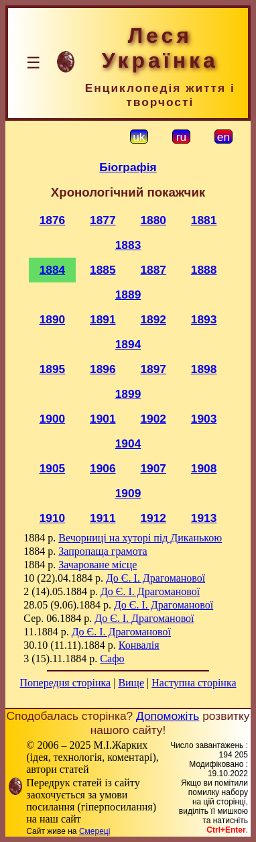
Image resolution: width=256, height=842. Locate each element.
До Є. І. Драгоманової (155, 578)
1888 (204, 269)
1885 (103, 269)
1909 (128, 493)
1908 (204, 468)
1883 (128, 245)
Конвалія (139, 645)
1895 (53, 369)
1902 (153, 418)
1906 (103, 468)
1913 (204, 518)
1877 (103, 220)
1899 (128, 394)
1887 (153, 269)
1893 (204, 319)
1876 (53, 220)
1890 (53, 319)
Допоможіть (167, 716)
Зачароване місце (97, 564)
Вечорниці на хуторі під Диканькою (140, 537)
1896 (103, 369)
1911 (103, 518)
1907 (153, 468)
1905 (53, 468)
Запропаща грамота (102, 551)
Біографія (127, 167)
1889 (128, 294)
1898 (204, 369)
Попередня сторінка (65, 682)
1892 (153, 319)
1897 (153, 369)
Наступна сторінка (193, 682)
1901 (103, 418)
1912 (153, 518)
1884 (53, 269)
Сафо (112, 658)
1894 (128, 344)
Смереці (94, 831)
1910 (53, 518)
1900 (53, 418)
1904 (128, 443)
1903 (204, 418)
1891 (103, 319)
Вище (131, 682)
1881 (204, 220)
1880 (153, 220)
